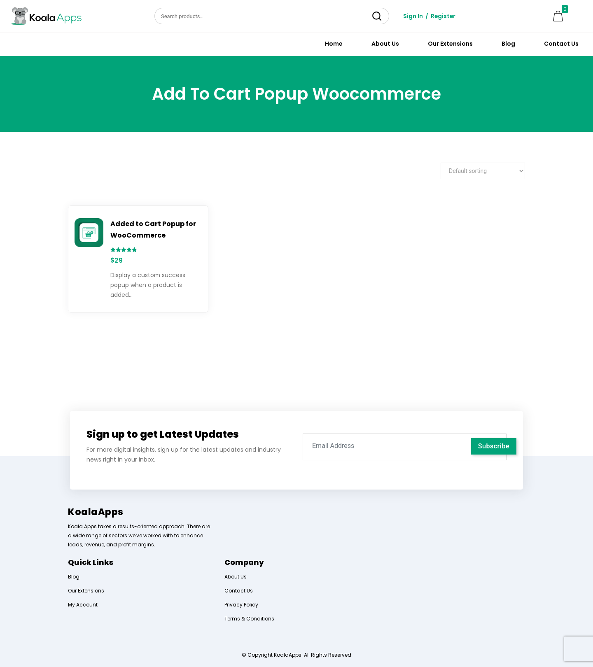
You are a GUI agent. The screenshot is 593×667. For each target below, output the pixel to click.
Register (443, 16)
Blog (508, 44)
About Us (385, 44)
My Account (83, 604)
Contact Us (561, 44)
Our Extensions (450, 44)
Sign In (413, 16)
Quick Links (90, 562)
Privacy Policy (241, 604)
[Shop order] (483, 171)
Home (334, 44)
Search (377, 16)
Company (244, 562)
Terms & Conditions (249, 618)
